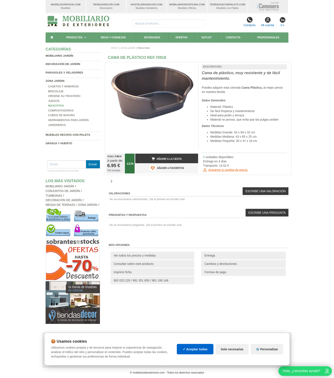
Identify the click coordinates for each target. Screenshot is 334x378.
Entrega (209, 255)
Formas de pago (215, 272)
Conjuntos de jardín (63, 191)
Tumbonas (54, 195)
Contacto (249, 22)
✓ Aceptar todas (195, 349)
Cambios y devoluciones (220, 263)
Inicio (114, 47)
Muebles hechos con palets (68, 134)
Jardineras (57, 125)
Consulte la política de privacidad (63, 171)
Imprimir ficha (123, 272)
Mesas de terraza (60, 204)
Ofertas (181, 37)
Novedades (152, 37)
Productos (74, 37)
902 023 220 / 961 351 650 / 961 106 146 (141, 280)
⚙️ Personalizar (267, 349)
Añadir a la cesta (167, 158)
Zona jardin (55, 80)
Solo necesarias (232, 349)
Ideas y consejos (113, 37)
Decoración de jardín (63, 64)
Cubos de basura (61, 115)
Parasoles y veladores (64, 72)
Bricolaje (55, 91)
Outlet (207, 37)
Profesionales (268, 37)
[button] (191, 67)
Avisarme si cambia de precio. (225, 170)
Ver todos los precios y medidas (135, 255)
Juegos (53, 100)
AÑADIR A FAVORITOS (166, 167)
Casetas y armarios (63, 86)
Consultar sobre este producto (134, 263)
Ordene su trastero (64, 96)
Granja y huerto (59, 143)
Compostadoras (61, 110)
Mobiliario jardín (59, 55)
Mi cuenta (267, 22)
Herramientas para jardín (68, 120)
